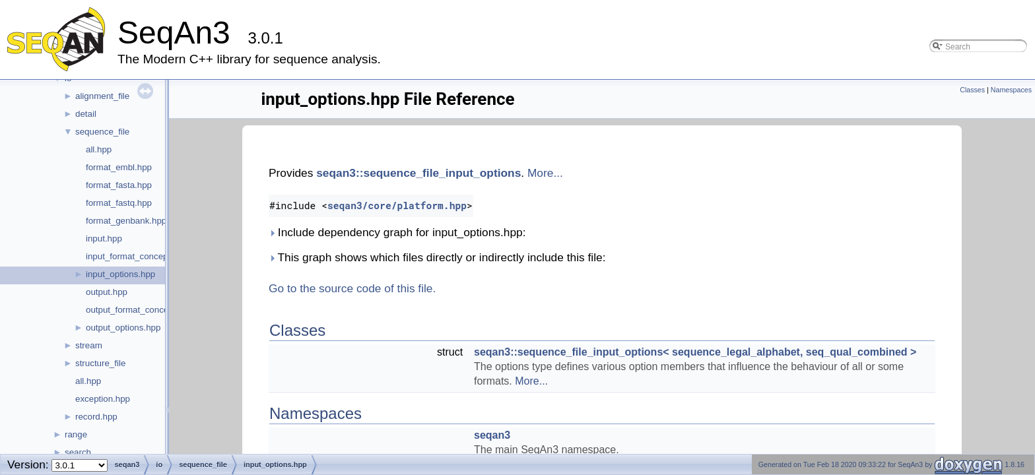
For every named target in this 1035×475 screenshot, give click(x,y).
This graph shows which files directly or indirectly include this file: (437, 257)
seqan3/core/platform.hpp (397, 205)
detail (85, 114)
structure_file (100, 363)
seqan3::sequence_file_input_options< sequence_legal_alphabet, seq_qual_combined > (695, 352)
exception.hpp (102, 399)
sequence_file (102, 132)
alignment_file (102, 96)
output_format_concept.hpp (139, 310)
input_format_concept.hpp (136, 256)
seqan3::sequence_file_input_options (418, 172)
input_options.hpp (120, 274)
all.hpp (99, 149)
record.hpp (96, 417)
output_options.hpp (123, 327)
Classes (972, 90)
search (78, 452)
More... (545, 172)
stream (88, 345)
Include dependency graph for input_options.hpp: (397, 232)
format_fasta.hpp (119, 185)
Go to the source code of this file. (352, 288)
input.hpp (104, 238)
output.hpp (106, 292)
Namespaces (1011, 90)
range (76, 434)
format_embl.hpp (119, 167)
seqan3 (492, 435)
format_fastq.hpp (119, 203)
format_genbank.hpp (126, 221)
